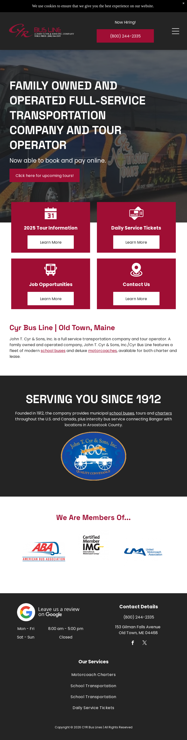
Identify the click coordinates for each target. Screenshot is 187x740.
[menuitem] (93, 674)
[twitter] (144, 644)
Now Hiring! (125, 18)
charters (163, 413)
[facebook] (133, 644)
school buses (53, 350)
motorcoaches (102, 350)
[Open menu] (175, 27)
